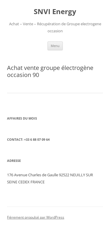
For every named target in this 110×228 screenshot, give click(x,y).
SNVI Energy (55, 11)
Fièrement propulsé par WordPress (35, 217)
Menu (55, 45)
